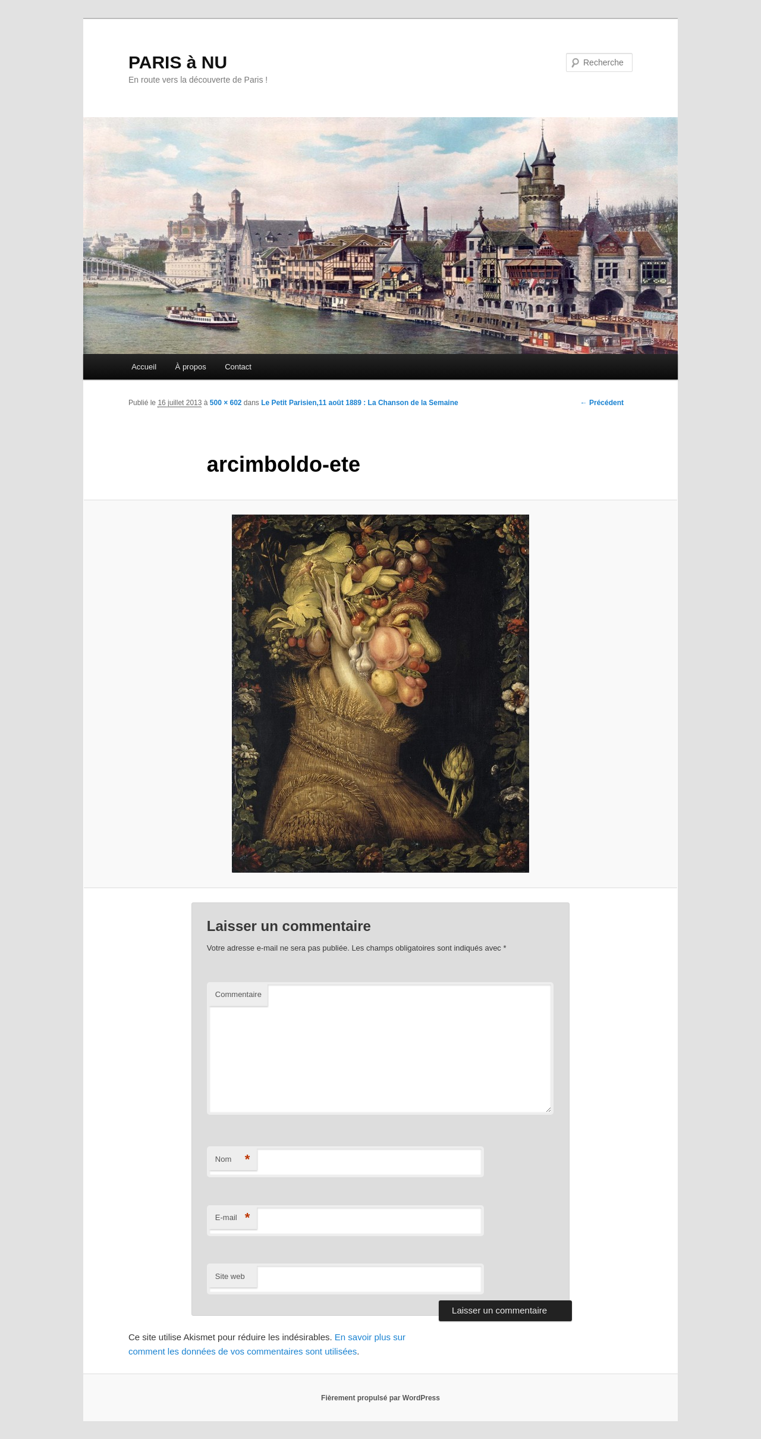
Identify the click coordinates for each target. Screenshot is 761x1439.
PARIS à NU (177, 62)
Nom (232, 1159)
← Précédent (602, 403)
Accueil (143, 366)
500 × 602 (226, 403)
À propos (190, 366)
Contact (238, 366)
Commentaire (238, 994)
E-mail (232, 1218)
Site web (230, 1276)
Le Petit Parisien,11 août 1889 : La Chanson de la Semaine (359, 403)
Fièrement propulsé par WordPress (380, 1398)
